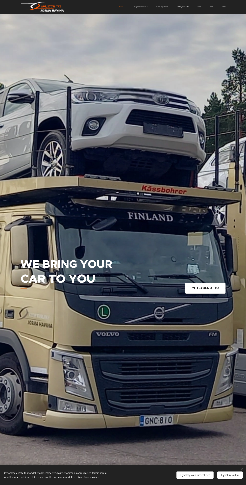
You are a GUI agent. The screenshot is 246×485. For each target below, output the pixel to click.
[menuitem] (176, 7)
